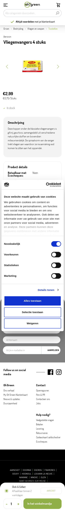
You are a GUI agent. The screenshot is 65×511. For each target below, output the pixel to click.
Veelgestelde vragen (45, 420)
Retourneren (42, 432)
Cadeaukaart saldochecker (48, 437)
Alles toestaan (32, 300)
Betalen (39, 424)
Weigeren (32, 323)
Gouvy (15, 474)
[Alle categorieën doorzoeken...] (28, 13)
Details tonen (46, 289)
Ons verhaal (8, 390)
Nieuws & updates (11, 399)
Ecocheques (41, 441)
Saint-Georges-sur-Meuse (32, 481)
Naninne (23, 477)
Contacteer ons (43, 399)
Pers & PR (40, 394)
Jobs (38, 403)
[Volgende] (58, 66)
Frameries (50, 470)
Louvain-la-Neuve (43, 474)
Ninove (34, 477)
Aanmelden (53, 350)
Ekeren (38, 470)
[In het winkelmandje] (42, 503)
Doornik (27, 470)
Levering (40, 428)
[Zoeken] (57, 13)
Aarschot (15, 470)
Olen (43, 477)
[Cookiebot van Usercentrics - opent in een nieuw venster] (46, 184)
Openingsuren (42, 390)
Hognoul (26, 474)
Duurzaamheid (10, 403)
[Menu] (5, 4)
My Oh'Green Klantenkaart (15, 394)
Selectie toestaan (32, 312)
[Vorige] (6, 66)
